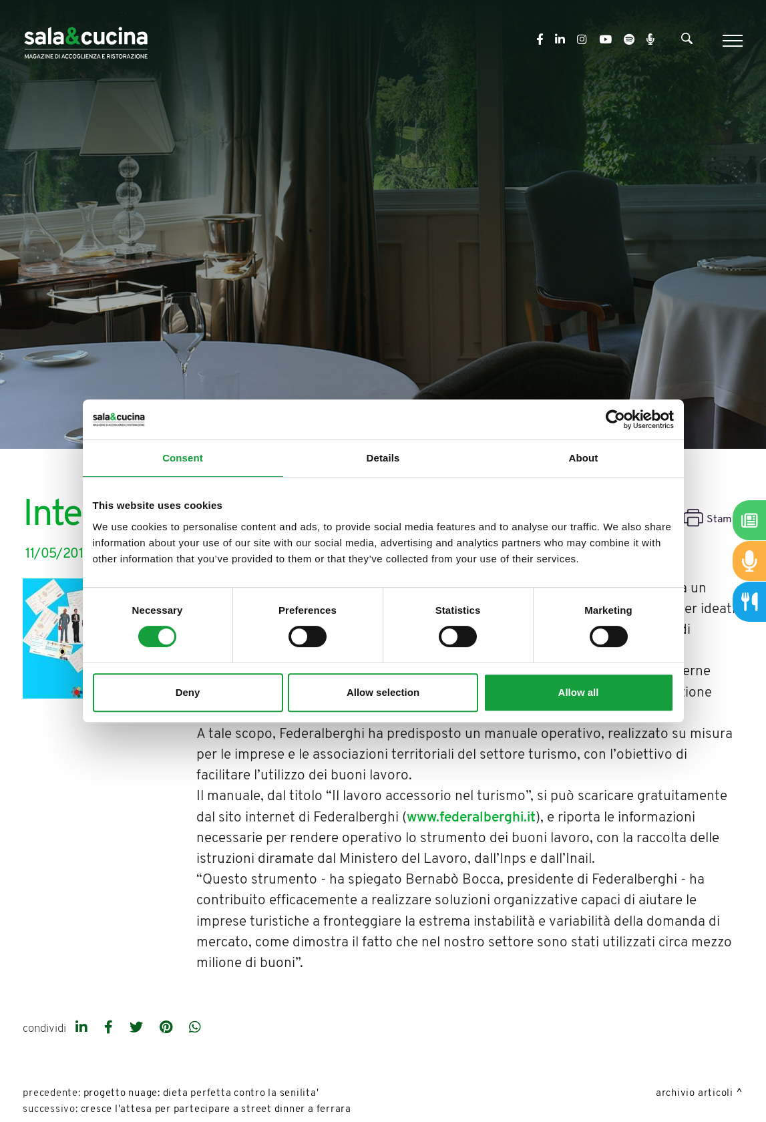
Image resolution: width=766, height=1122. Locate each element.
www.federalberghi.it (471, 818)
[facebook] (110, 1028)
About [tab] (583, 457)
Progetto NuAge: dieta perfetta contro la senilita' (201, 1094)
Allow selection (383, 692)
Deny (188, 692)
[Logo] (86, 40)
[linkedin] (83, 1028)
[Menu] (731, 41)
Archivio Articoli (694, 1094)
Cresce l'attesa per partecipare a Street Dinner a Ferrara (216, 1110)
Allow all (578, 692)
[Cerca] (687, 41)
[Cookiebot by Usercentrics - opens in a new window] (615, 419)
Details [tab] (383, 457)
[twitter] (138, 1028)
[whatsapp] (195, 1028)
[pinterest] (168, 1028)
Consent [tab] (182, 457)
